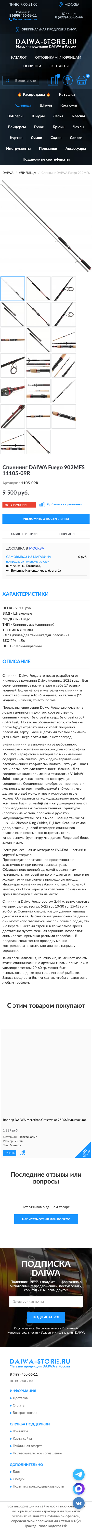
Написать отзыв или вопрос (46, 1219)
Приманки (48, 149)
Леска (58, 116)
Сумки (36, 138)
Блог (16, 1472)
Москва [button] (36, 548)
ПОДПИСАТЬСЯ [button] (46, 1317)
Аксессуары (76, 149)
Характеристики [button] (24, 534)
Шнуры (38, 116)
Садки (56, 138)
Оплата (19, 1405)
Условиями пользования (57, 1332)
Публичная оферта (27, 1446)
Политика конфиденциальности (38, 1487)
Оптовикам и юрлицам (58, 57)
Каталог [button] (19, 57)
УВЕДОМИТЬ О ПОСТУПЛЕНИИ (46, 518)
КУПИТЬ (9, 1153)
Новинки (32, 66)
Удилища (23, 105)
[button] (23, 19)
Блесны (78, 116)
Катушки (67, 95)
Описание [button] (67, 534)
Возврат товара (25, 1413)
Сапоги (76, 138)
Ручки (39, 127)
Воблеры (15, 116)
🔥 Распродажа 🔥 (34, 95)
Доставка (20, 1398)
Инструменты (18, 149)
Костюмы (68, 105)
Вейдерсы (17, 127)
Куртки (16, 138)
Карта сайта (22, 1438)
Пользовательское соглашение (37, 1453)
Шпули (46, 105)
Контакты (59, 66)
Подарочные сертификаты (46, 159)
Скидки (19, 1479)
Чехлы (78, 127)
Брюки (59, 127)
